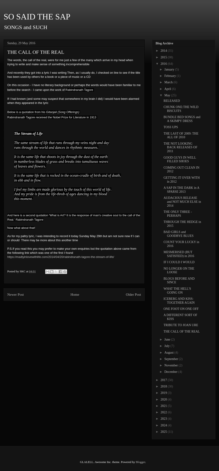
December (171, 372)
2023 (164, 418)
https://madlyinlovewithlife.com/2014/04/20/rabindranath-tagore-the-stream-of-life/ (60, 257)
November (171, 365)
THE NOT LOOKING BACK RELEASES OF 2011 (180, 147)
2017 (164, 380)
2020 (164, 399)
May (167, 95)
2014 (164, 50)
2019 (164, 393)
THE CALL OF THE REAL (182, 331)
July (167, 346)
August (169, 352)
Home (74, 294)
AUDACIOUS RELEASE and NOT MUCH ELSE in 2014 (182, 201)
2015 (164, 57)
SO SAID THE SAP (37, 16)
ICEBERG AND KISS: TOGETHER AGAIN (179, 300)
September (171, 359)
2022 (164, 412)
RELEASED (172, 101)
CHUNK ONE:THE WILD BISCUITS (181, 109)
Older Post (133, 294)
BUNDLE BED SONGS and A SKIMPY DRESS (182, 119)
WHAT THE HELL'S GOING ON (177, 290)
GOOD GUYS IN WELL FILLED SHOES (180, 159)
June (167, 339)
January (169, 69)
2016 (164, 63)
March (168, 82)
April (168, 89)
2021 (164, 406)
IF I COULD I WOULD (179, 262)
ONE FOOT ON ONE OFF (181, 309)
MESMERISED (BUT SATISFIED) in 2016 (179, 254)
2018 (164, 386)
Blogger (140, 462)
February (170, 76)
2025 (164, 431)
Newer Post (15, 294)
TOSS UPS (171, 127)
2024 (164, 425)
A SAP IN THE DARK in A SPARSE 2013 (181, 189)
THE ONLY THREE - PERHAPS (178, 213)
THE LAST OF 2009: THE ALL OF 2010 (181, 135)
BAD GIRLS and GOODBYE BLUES (178, 234)
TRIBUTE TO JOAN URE (181, 325)
